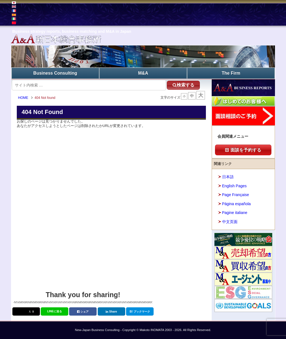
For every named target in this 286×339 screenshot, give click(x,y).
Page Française (235, 194)
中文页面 (230, 221)
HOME (23, 98)
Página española (236, 204)
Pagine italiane (234, 212)
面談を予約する (243, 150)
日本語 (228, 177)
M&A (143, 73)
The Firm (231, 73)
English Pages (234, 186)
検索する (183, 85)
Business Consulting (55, 73)
